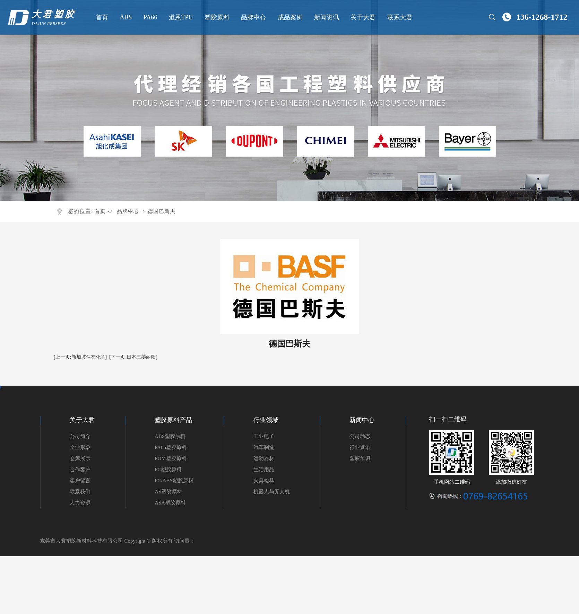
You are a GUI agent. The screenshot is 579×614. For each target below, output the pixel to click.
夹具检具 (263, 480)
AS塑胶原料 (168, 491)
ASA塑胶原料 (170, 503)
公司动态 (359, 436)
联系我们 (80, 491)
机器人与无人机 (271, 491)
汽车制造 (263, 447)
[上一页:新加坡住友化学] (80, 357)
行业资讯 (359, 447)
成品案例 (289, 17)
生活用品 (263, 469)
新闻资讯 (326, 17)
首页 (101, 17)
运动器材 (263, 458)
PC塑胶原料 (168, 469)
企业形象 (80, 447)
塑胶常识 (359, 458)
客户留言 (80, 480)
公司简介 (80, 436)
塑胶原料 (216, 17)
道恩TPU (180, 17)
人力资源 (80, 503)
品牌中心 (253, 17)
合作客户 (80, 469)
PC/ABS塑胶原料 (174, 480)
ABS (125, 17)
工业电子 (263, 436)
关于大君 (362, 17)
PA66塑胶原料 (171, 447)
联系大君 (399, 17)
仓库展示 (80, 458)
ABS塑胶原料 (170, 436)
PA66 (149, 17)
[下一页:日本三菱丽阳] (133, 357)
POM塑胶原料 (171, 458)
